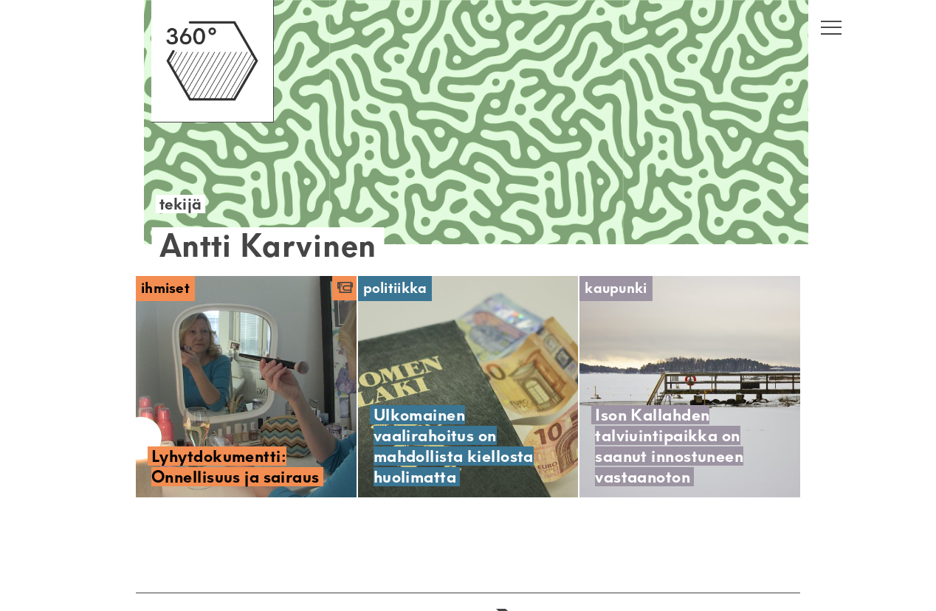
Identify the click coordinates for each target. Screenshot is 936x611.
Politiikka (395, 288)
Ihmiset (165, 288)
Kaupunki (616, 288)
